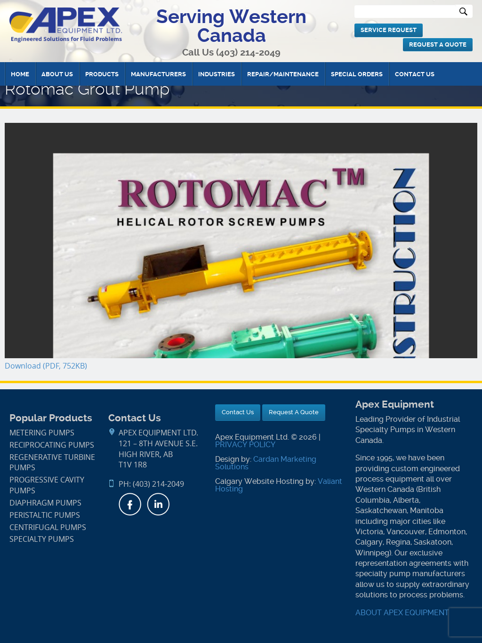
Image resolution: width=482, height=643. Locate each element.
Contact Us (414, 74)
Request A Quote (437, 44)
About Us (57, 74)
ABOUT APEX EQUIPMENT (402, 612)
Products (102, 74)
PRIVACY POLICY (245, 444)
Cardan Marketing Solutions (265, 463)
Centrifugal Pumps (47, 527)
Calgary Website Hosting (259, 481)
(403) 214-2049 (248, 52)
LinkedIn (158, 504)
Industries (216, 74)
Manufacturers (158, 74)
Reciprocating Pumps (51, 445)
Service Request (389, 29)
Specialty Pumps (41, 539)
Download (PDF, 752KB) (46, 366)
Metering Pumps (41, 432)
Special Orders (357, 74)
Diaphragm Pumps (45, 502)
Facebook (130, 504)
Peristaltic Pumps (44, 515)
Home (20, 74)
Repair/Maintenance (283, 74)
